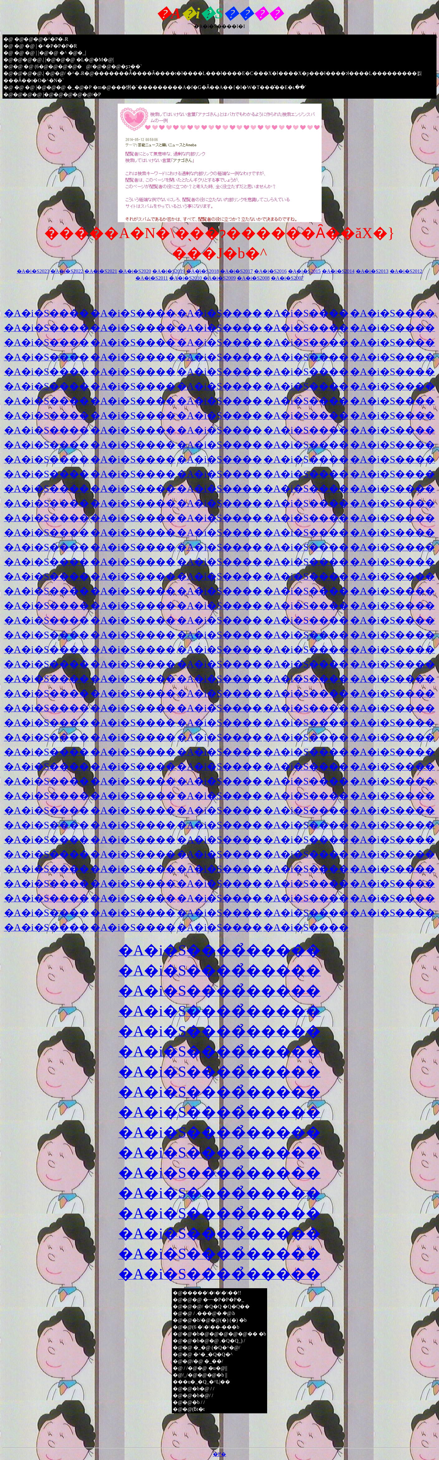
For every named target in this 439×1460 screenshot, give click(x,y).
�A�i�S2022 (66, 271)
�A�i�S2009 (219, 278)
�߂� (219, 1454)
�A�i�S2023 (33, 271)
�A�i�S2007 (287, 278)
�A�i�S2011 (151, 278)
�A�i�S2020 (134, 271)
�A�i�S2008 (253, 278)
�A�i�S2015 (304, 271)
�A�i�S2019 (168, 271)
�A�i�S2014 (338, 271)
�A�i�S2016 (270, 271)
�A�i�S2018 (202, 271)
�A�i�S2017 (236, 271)
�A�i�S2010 (185, 278)
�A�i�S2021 (100, 271)
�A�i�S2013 (372, 271)
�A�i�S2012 (406, 271)
